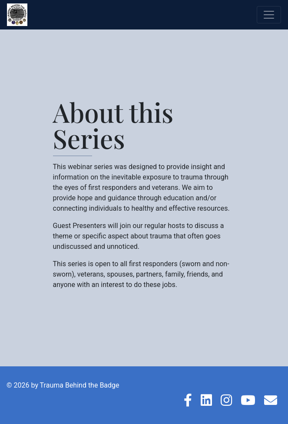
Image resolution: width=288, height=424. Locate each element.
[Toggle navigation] (269, 14)
